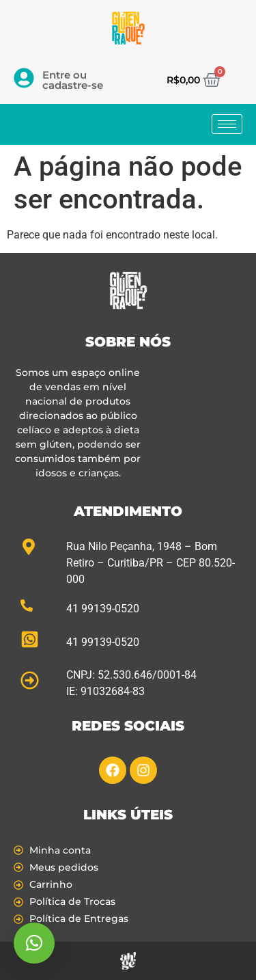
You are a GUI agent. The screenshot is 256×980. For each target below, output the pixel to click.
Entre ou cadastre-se (72, 80)
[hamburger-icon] (227, 124)
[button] (34, 943)
